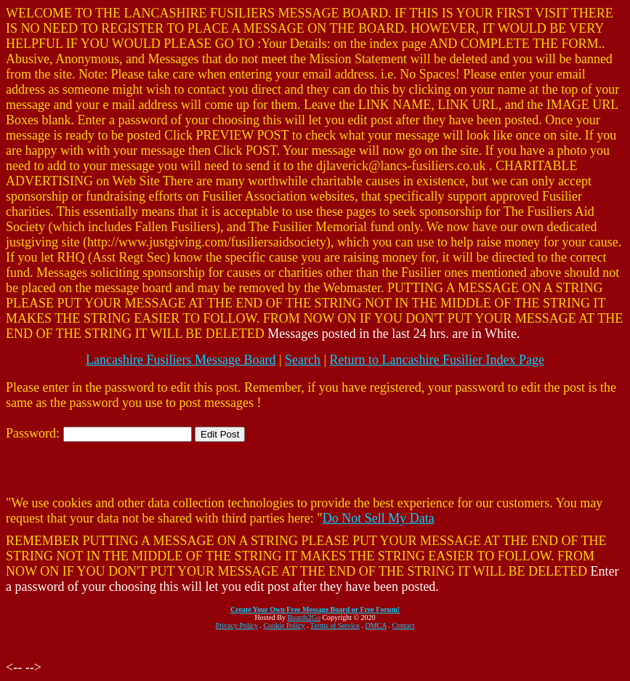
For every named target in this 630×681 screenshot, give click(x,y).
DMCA (376, 625)
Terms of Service (335, 625)
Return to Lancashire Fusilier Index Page (437, 359)
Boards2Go (303, 617)
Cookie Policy (284, 625)
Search (302, 359)
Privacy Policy (236, 625)
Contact (403, 625)
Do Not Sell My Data (379, 518)
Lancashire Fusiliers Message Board (180, 359)
